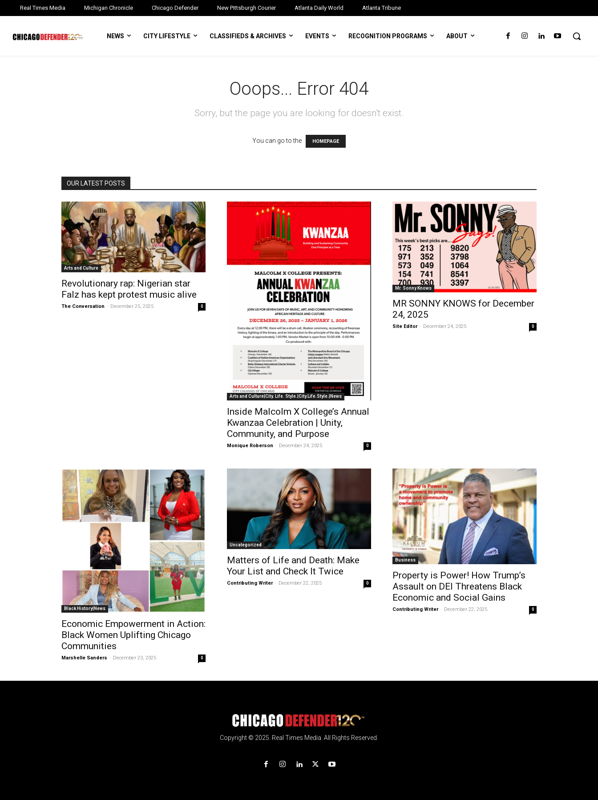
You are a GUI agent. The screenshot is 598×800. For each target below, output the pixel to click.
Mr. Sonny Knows (413, 288)
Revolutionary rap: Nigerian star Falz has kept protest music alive (129, 289)
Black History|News (84, 608)
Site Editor (404, 326)
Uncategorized (246, 544)
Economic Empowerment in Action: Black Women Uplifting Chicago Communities (133, 634)
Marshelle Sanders (84, 658)
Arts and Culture (81, 268)
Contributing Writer (250, 583)
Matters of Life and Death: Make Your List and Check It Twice (293, 566)
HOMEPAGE (325, 141)
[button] (576, 36)
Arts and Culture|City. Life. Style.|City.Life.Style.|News (286, 396)
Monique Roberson (250, 445)
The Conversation (83, 306)
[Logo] (299, 720)
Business (405, 560)
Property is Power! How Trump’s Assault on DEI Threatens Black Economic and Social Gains (458, 586)
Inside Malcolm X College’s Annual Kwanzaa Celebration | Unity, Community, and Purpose (298, 422)
